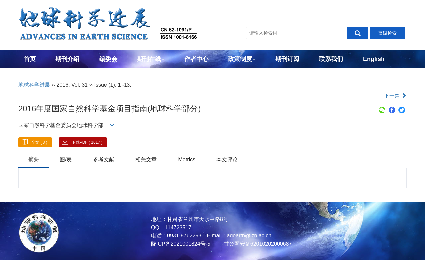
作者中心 (196, 59)
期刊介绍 (67, 59)
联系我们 (331, 59)
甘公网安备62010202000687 (257, 244)
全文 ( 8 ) (39, 142)
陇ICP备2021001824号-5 (180, 244)
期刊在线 (150, 59)
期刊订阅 (287, 59)
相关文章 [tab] (146, 159)
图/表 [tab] (66, 159)
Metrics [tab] (186, 159)
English (373, 59)
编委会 (108, 59)
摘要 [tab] (33, 159)
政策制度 (241, 59)
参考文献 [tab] (103, 159)
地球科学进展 (34, 85)
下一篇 (395, 96)
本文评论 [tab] (227, 159)
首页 (30, 59)
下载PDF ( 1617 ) (87, 142)
